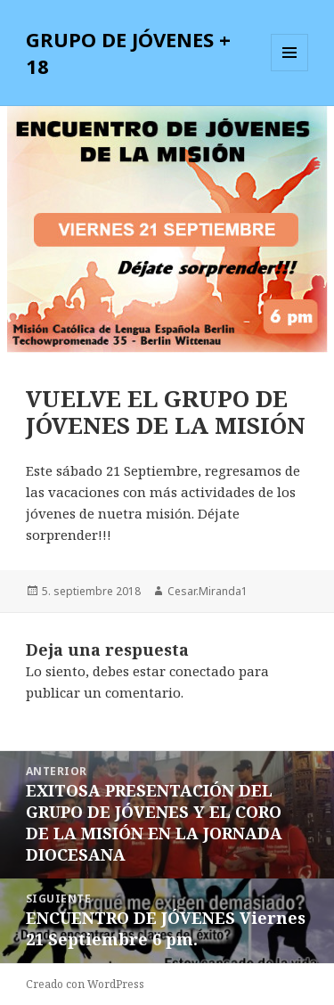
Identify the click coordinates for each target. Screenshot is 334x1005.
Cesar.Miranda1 (207, 591)
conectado (202, 671)
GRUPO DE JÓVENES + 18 (128, 52)
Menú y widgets (290, 70)
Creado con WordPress (85, 984)
